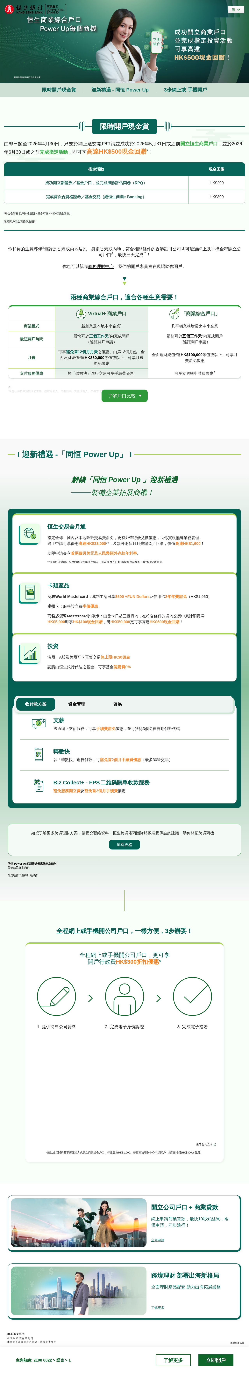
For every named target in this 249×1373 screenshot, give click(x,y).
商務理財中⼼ (101, 266)
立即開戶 (216, 1360)
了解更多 (159, 1303)
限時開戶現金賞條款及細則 (20, 221)
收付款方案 (35, 700)
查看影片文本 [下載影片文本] (204, 1140)
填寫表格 (124, 841)
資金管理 (76, 700)
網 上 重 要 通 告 (16, 1330)
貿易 (117, 700)
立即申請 (159, 1235)
